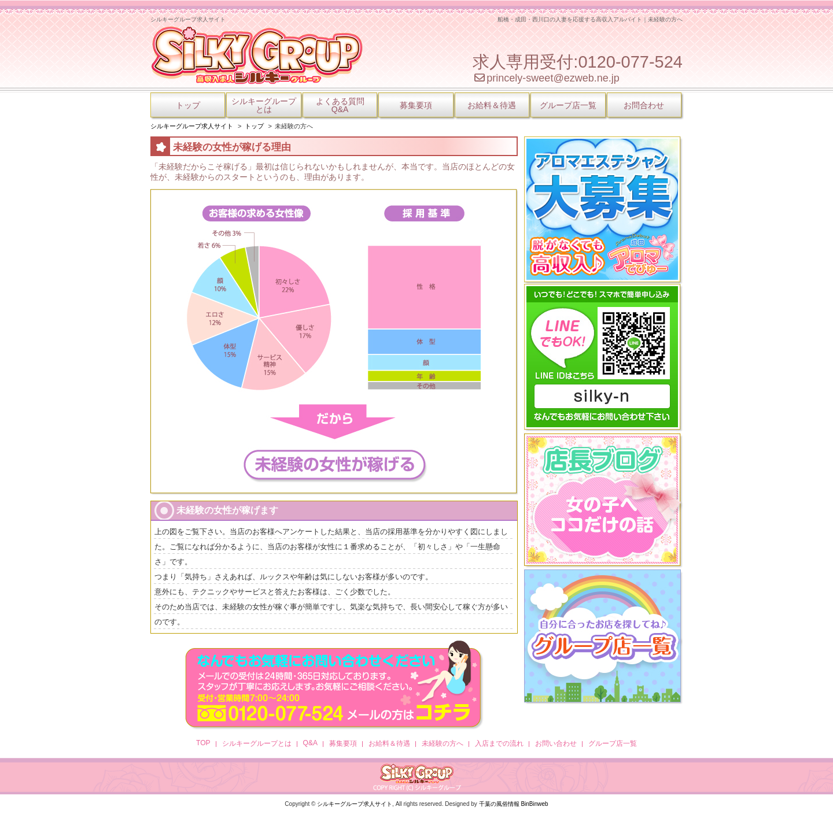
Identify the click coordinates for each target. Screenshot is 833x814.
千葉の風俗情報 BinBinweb (513, 804)
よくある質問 (340, 105)
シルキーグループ (263, 105)
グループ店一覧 (568, 105)
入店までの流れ (499, 743)
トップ (188, 105)
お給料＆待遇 (491, 105)
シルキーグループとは (257, 743)
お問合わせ (644, 105)
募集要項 (416, 105)
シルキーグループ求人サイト (354, 804)
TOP (203, 743)
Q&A (310, 743)
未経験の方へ (442, 743)
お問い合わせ (556, 743)
